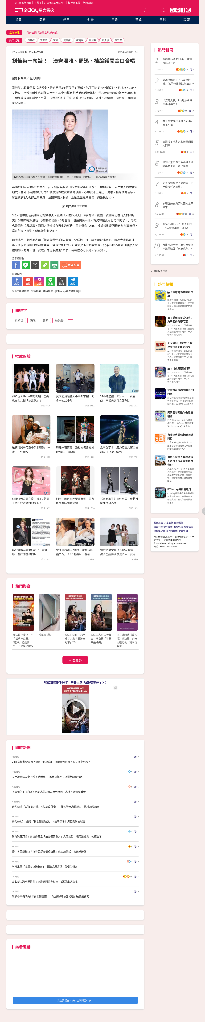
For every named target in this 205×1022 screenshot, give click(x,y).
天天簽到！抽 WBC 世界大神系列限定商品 (180, 345)
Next (133, 615)
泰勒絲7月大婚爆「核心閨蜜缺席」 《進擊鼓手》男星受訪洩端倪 (48, 821)
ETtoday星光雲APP (54, 2)
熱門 (66, 19)
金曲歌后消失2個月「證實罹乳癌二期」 (177, 61)
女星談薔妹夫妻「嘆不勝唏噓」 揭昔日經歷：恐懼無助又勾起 (47, 776)
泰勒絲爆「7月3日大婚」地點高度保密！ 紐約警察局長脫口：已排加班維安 (55, 806)
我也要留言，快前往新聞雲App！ (75, 1000)
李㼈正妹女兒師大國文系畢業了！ (178, 205)
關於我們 (178, 522)
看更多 (77, 660)
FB (182, 10)
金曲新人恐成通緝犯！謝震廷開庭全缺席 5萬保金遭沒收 (45, 881)
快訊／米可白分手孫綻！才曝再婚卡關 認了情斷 (178, 164)
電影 (162, 19)
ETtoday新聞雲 (22, 2)
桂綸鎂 (59, 320)
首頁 (18, 19)
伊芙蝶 (31, 40)
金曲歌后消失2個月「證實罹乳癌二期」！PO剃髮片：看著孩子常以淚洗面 (74, 554)
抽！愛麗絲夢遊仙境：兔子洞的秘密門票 (180, 319)
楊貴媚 (105, 40)
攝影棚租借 (74, 2)
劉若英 (19, 320)
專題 (186, 19)
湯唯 (33, 320)
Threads (172, 10)
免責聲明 (183, 530)
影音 (90, 19)
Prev (17, 615)
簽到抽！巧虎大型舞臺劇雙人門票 (178, 143)
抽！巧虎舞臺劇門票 (178, 368)
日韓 (114, 19)
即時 (42, 19)
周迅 (45, 320)
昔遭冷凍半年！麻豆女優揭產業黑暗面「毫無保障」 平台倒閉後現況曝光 (178, 246)
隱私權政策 (159, 530)
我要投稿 (158, 522)
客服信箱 (178, 526)
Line (177, 10)
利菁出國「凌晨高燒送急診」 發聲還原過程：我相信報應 (44, 866)
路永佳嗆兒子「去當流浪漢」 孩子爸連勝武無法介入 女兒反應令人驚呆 (178, 81)
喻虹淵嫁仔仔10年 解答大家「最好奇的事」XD (75, 682)
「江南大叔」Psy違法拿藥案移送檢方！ (177, 102)
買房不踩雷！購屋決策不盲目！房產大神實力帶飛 (180, 461)
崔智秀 (79, 40)
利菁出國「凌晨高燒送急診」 (43, 32)
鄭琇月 (92, 40)
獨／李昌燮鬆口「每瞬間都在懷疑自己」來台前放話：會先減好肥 (49, 851)
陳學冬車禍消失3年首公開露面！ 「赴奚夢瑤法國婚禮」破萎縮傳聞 (50, 896)
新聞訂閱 (88, 2)
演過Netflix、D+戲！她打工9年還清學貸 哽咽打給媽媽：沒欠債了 (177, 226)
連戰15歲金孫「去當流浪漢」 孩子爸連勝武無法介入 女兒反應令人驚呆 (119, 554)
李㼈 (55, 40)
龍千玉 (118, 40)
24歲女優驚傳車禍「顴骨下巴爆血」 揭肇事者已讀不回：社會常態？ (51, 761)
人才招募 (168, 522)
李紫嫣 (43, 40)
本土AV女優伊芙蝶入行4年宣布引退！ (178, 123)
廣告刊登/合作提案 (163, 526)
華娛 (138, 19)
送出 (162, 10)
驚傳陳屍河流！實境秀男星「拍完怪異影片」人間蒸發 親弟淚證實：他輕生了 (57, 836)
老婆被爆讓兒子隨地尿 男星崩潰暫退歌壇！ (178, 185)
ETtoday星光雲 (34, 10)
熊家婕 (67, 40)
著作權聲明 (171, 530)
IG (188, 10)
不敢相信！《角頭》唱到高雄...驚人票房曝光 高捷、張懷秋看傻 (49, 792)
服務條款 (188, 526)
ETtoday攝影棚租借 (179, 489)
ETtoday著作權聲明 (67, 291)
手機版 (37, 2)
